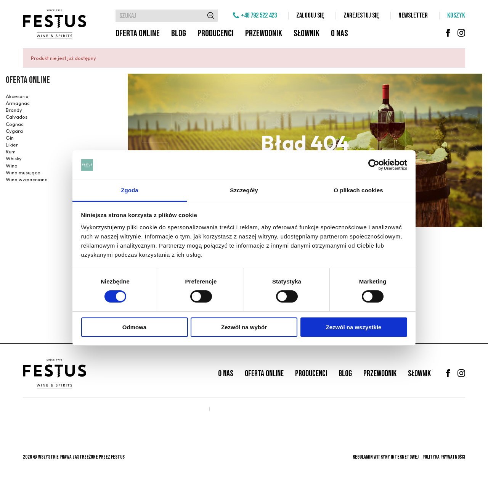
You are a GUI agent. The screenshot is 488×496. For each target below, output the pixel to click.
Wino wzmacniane (27, 179)
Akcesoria (17, 96)
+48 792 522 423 (259, 15)
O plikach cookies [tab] (358, 190)
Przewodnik (263, 33)
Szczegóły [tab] (244, 190)
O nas (339, 33)
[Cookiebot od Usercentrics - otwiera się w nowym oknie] (373, 165)
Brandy (14, 110)
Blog (178, 33)
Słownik (306, 33)
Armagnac (18, 103)
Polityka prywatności (443, 457)
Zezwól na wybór (244, 327)
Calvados (16, 117)
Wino (12, 166)
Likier (12, 145)
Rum (11, 151)
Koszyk (456, 15)
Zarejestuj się (361, 15)
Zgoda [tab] (129, 190)
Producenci (215, 33)
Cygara (14, 131)
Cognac (15, 124)
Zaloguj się (310, 15)
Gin (10, 138)
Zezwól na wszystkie (354, 327)
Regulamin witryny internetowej (386, 457)
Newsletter (413, 15)
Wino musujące (23, 172)
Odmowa (134, 327)
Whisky (14, 158)
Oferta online (138, 33)
